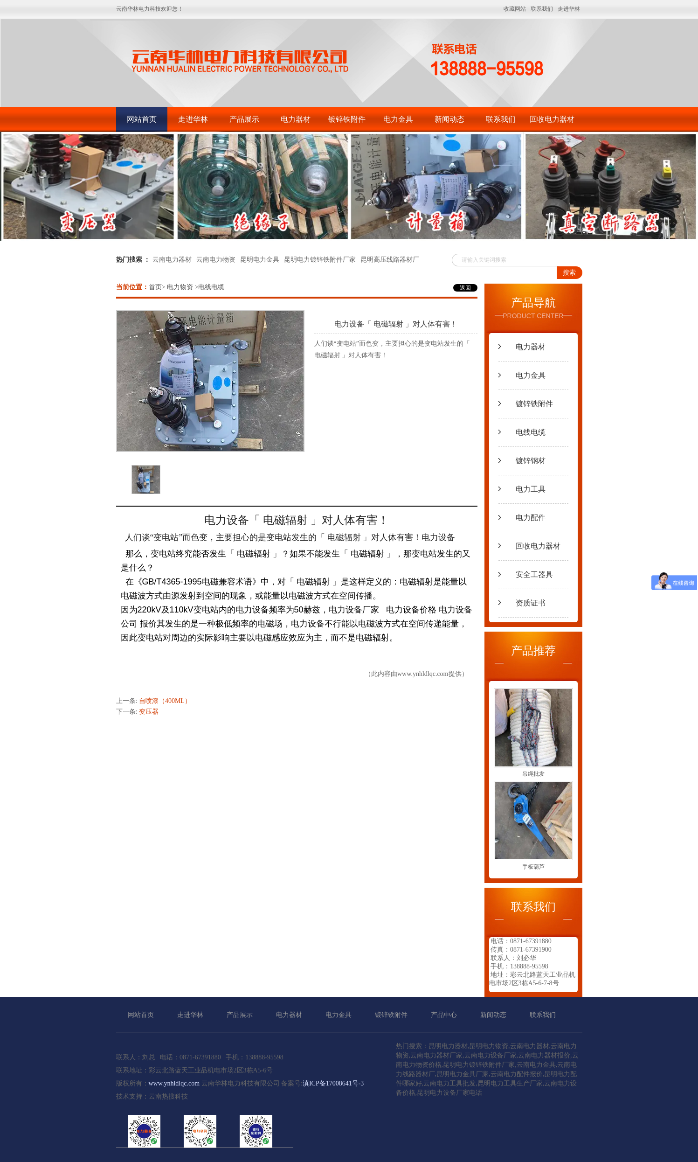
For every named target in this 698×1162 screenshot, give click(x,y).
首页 (155, 287)
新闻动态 (449, 119)
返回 (465, 288)
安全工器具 (534, 574)
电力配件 (531, 518)
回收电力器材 (552, 119)
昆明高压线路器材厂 (389, 259)
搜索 (569, 272)
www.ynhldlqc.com (423, 673)
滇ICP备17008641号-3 (333, 1083)
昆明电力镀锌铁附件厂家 (320, 259)
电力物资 (180, 287)
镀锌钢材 (531, 461)
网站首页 (142, 119)
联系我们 (501, 119)
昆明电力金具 (259, 259)
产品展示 (244, 119)
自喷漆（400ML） (165, 700)
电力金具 (398, 119)
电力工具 (531, 489)
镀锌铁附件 (347, 119)
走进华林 (193, 119)
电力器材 (296, 119)
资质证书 (531, 603)
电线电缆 (531, 432)
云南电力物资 (215, 259)
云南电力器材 (172, 259)
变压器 (149, 711)
